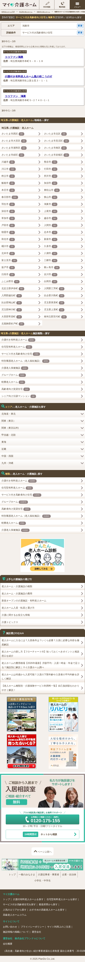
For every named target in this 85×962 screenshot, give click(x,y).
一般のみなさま (27, 874)
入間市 (51, 225)
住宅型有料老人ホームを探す (62, 899)
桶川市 (8, 246)
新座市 (51, 239)
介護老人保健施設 (14, 368)
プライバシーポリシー (32, 926)
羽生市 (8, 204)
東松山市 (52, 190)
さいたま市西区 (12, 134)
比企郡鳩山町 (11, 303)
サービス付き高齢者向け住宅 (15, 52)
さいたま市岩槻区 (56, 155)
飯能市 (8, 183)
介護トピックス (10, 622)
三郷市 (51, 260)
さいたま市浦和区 (14, 148)
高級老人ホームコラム (14, 915)
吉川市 (51, 274)
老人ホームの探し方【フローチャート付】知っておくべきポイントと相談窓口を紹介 (40, 653)
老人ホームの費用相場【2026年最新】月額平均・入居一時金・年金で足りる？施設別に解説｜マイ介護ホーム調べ (41, 665)
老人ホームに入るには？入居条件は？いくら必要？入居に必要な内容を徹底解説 (40, 642)
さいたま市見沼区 (56, 141)
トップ (12, 874)
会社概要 (7, 943)
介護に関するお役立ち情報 (16, 615)
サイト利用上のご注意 (59, 926)
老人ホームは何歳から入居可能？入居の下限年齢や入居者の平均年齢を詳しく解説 (40, 676)
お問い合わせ (10, 926)
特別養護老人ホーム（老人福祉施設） (25, 361)
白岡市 (51, 281)
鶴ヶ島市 (52, 267)
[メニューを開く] (77, 5)
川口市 (8, 169)
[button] (42, 25)
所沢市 (51, 176)
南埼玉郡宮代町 (55, 317)
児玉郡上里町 (54, 310)
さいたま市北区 (55, 134)
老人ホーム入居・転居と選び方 (18, 608)
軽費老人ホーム (13, 382)
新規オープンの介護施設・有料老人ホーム (24, 600)
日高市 (8, 274)
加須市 (51, 183)
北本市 (8, 253)
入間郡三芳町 (54, 289)
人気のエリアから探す (14, 909)
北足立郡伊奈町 (12, 289)
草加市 (8, 218)
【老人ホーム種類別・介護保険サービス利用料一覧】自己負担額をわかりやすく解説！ (40, 688)
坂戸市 (8, 267)
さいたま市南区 (55, 148)
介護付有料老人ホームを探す (28, 899)
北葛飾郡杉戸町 (12, 324)
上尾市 (51, 211)
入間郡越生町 (11, 296)
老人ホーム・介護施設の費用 (17, 593)
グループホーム (13, 375)
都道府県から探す (48, 904)
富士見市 (9, 260)
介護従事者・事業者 (48, 874)
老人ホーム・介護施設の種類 (17, 586)
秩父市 (8, 176)
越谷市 (51, 218)
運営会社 (36, 932)
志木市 (51, 232)
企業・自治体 (69, 874)
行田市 (51, 169)
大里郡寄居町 (11, 317)
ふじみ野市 (10, 281)
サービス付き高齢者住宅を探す (19, 904)
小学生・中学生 (42, 880)
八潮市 (51, 253)
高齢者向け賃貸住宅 (15, 389)
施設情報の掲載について (16, 932)
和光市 (8, 239)
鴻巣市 (51, 204)
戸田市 (8, 225)
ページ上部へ (45, 852)
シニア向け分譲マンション (18, 396)
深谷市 (8, 211)
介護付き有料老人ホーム (18, 340)
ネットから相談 (40, 834)
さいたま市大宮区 (14, 141)
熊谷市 (51, 162)
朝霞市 (8, 232)
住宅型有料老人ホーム (16, 347)
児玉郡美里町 (54, 303)
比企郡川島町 (54, 296)
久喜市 (51, 246)
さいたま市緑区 (12, 155)
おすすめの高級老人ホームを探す (47, 909)
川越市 (8, 162)
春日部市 (9, 197)
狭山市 (51, 197)
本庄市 (8, 190)
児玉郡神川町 (11, 310)
